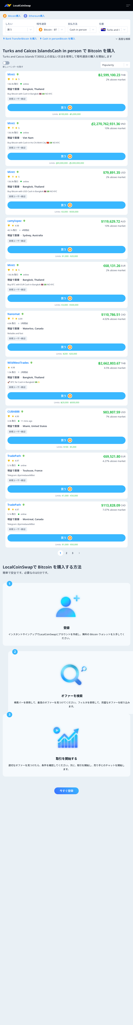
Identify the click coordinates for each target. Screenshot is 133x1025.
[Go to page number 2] (66, 553)
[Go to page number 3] (72, 553)
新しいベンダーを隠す (13, 66)
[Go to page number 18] (79, 553)
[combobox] (102, 65)
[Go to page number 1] (60, 553)
